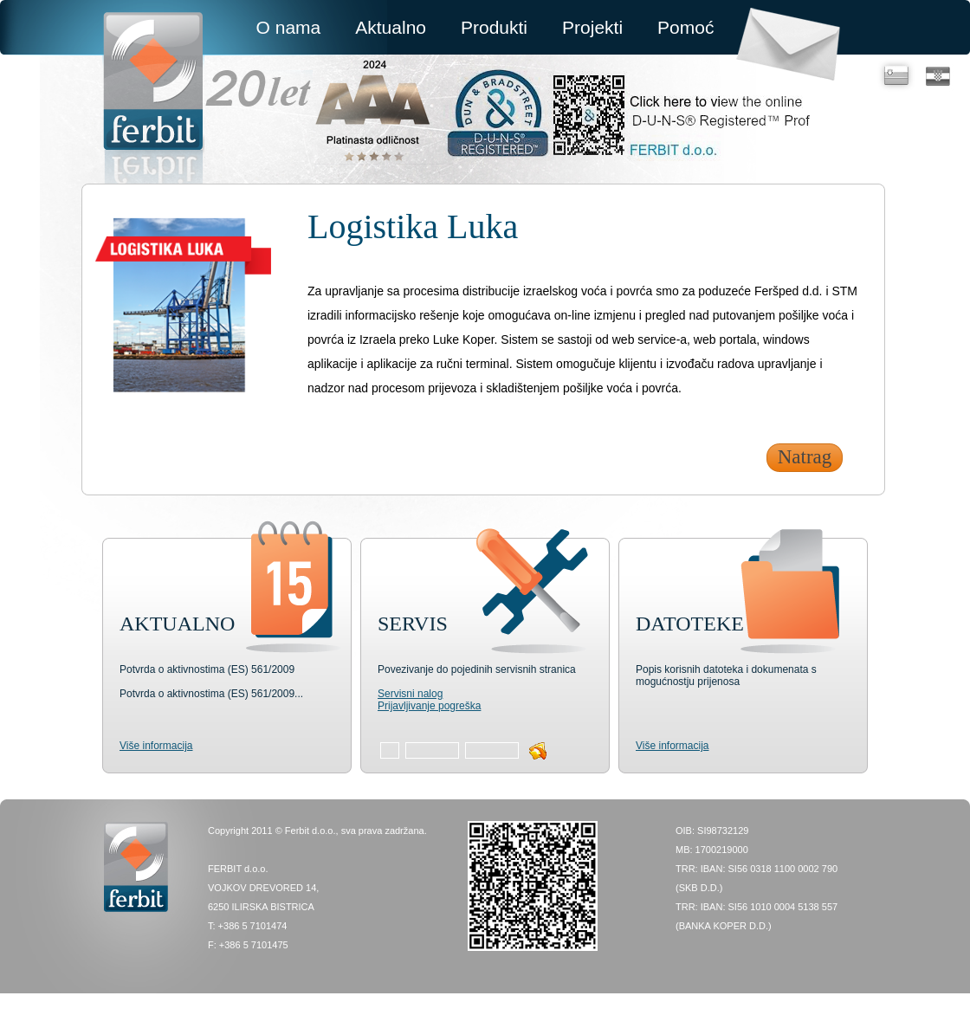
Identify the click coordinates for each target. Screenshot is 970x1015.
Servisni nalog (410, 694)
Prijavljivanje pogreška (429, 706)
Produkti (494, 27)
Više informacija (156, 746)
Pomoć (685, 27)
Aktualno (390, 27)
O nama (288, 27)
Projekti (592, 27)
